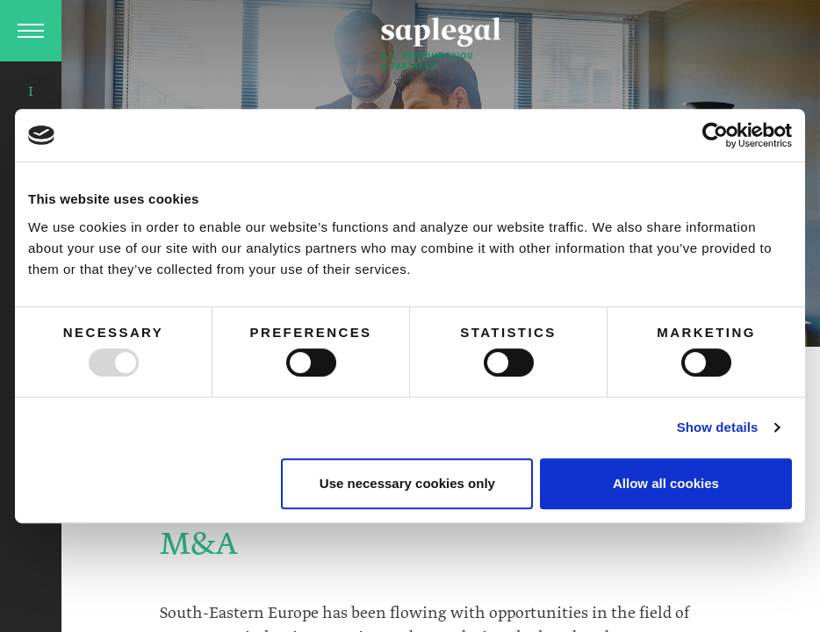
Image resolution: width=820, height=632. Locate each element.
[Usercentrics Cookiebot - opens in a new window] (715, 135)
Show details (718, 427)
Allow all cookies (666, 483)
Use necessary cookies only (407, 483)
